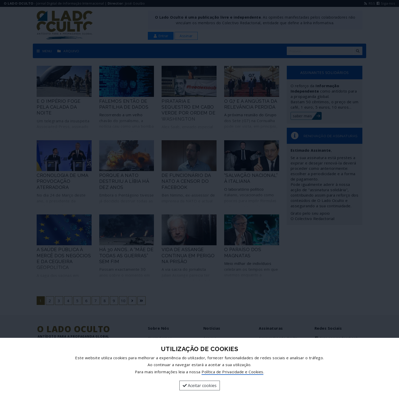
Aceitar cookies (200, 385)
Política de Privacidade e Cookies (232, 371)
